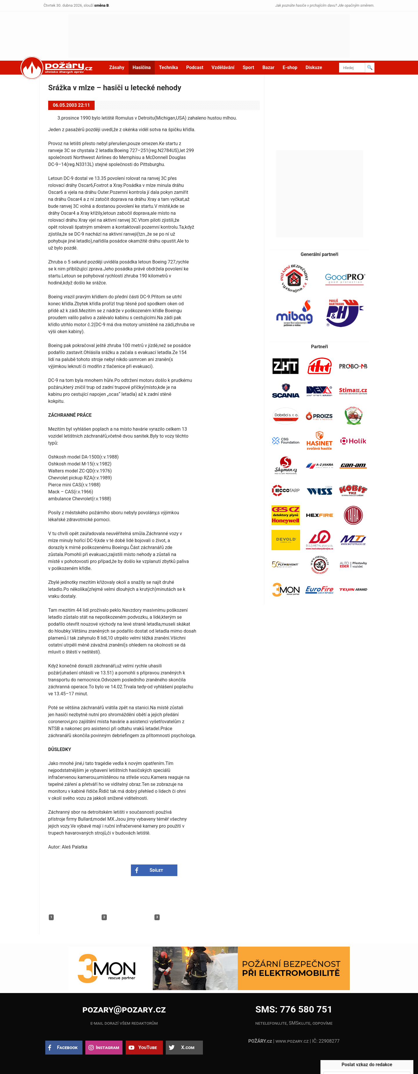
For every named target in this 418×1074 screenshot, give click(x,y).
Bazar (268, 67)
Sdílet (156, 870)
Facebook (67, 1047)
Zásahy (116, 67)
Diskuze (314, 67)
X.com (187, 1047)
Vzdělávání (223, 67)
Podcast (194, 67)
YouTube (147, 1047)
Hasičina (142, 67)
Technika (168, 67)
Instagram (107, 1047)
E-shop (290, 67)
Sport (248, 67)
